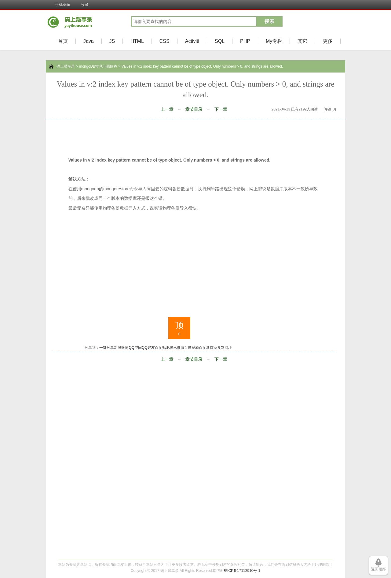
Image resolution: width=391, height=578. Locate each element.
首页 (63, 41)
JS (112, 41)
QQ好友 (148, 347)
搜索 (269, 21)
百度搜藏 (191, 347)
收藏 (84, 4)
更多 (328, 41)
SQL (220, 41)
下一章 (220, 109)
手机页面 (62, 4)
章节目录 (194, 109)
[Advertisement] (195, 136)
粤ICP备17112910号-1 (242, 571)
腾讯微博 (177, 347)
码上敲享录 (66, 66)
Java (88, 41)
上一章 (167, 109)
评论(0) (330, 109)
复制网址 (224, 347)
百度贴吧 (162, 347)
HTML (137, 41)
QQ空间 (135, 347)
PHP (245, 41)
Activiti (192, 41)
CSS (164, 41)
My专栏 (274, 41)
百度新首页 (208, 347)
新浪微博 (121, 347)
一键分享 (106, 347)
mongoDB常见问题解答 (98, 66)
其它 (302, 41)
